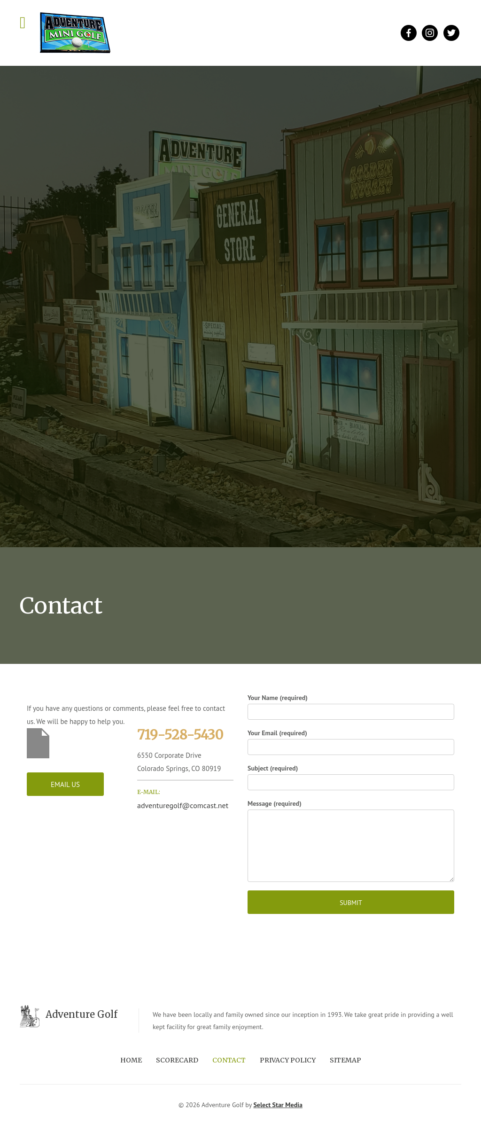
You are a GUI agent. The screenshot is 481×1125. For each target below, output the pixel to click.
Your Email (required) (351, 742)
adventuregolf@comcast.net (182, 805)
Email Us (65, 784)
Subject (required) (351, 777)
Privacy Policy (288, 1060)
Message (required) (351, 840)
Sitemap (345, 1060)
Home (131, 1060)
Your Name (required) (351, 706)
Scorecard (177, 1060)
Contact (229, 1060)
